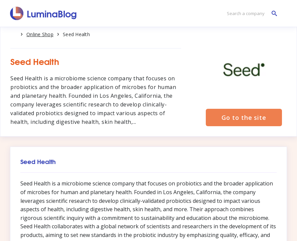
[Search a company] (250, 13)
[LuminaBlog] (43, 13)
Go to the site (243, 117)
